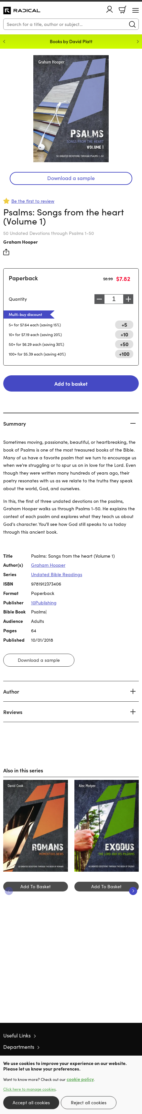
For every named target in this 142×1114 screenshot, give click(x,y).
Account (109, 9)
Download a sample (71, 178)
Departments (18, 1046)
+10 (124, 334)
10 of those (21, 11)
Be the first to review (32, 201)
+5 (124, 324)
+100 (124, 353)
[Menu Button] (135, 10)
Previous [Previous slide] (4, 41)
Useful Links (17, 1035)
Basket (122, 10)
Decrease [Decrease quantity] (99, 299)
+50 (124, 343)
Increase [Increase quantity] (128, 299)
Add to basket (71, 383)
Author (11, 691)
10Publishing (44, 602)
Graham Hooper (20, 241)
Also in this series (23, 770)
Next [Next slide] (138, 41)
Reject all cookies (88, 1102)
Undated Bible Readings (56, 574)
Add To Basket (35, 886)
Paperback (23, 278)
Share (6, 252)
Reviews (12, 711)
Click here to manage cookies (29, 1089)
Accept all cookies (31, 1102)
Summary (14, 423)
